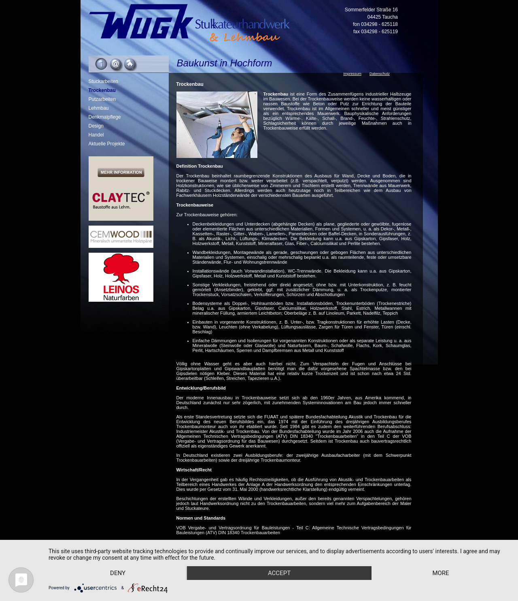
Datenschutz (379, 74)
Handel (96, 135)
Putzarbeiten (102, 99)
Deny (117, 573)
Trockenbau (102, 90)
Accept (279, 573)
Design (96, 126)
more (440, 573)
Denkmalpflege (105, 117)
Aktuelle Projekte (107, 144)
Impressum (353, 74)
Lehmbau (99, 108)
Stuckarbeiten (103, 81)
